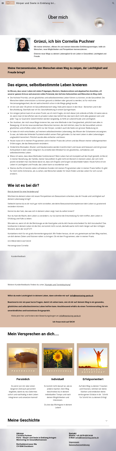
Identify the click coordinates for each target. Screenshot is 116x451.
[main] (58, 17)
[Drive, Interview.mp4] (18, 268)
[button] (2, 3)
